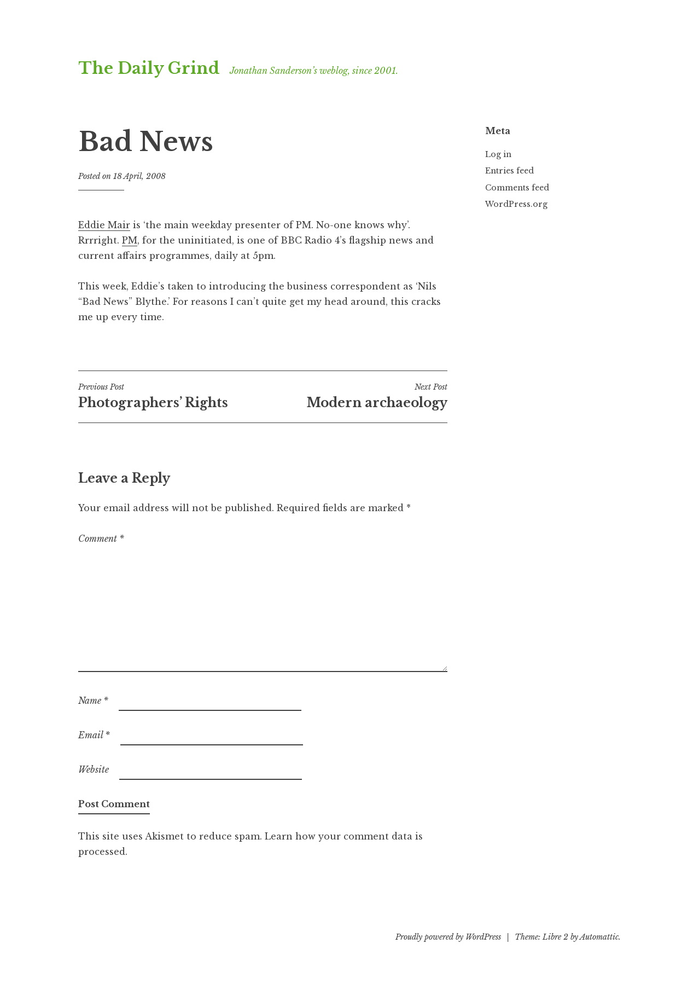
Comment (101, 538)
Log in (498, 154)
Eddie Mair (104, 224)
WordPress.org (516, 204)
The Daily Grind (149, 68)
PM (129, 240)
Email (94, 735)
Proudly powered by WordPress (448, 937)
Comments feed (517, 188)
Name (93, 700)
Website (93, 769)
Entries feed (509, 171)
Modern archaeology (355, 396)
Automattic (599, 937)
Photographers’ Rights (170, 396)
